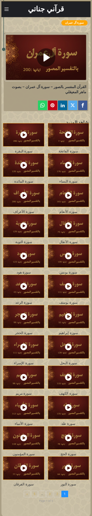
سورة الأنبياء (23, 424)
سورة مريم (24, 393)
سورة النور (68, 484)
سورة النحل (68, 363)
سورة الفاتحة (68, 151)
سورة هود (24, 272)
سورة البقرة (23, 151)
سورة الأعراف (23, 212)
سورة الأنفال (68, 242)
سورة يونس (68, 272)
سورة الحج (68, 454)
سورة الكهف (68, 393)
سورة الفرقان (23, 484)
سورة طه (68, 424)
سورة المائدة (23, 181)
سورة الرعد (23, 302)
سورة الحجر (23, 333)
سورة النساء (68, 181)
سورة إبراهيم (68, 333)
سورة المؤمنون (24, 454)
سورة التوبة (23, 242)
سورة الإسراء (23, 363)
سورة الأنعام (68, 212)
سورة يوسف (68, 302)
